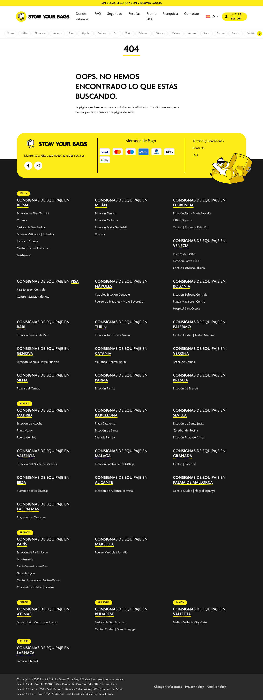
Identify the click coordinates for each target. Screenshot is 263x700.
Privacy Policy (194, 687)
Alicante (104, 482)
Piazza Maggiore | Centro (189, 301)
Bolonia (102, 33)
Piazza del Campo (28, 388)
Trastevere (24, 255)
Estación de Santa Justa (188, 423)
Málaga (103, 456)
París (22, 544)
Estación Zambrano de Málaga (114, 464)
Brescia (236, 33)
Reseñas (134, 14)
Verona (192, 33)
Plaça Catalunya (105, 423)
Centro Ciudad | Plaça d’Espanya (194, 491)
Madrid (251, 33)
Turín (128, 33)
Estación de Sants (106, 430)
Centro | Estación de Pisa (33, 296)
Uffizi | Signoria (183, 220)
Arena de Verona (184, 362)
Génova (160, 33)
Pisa (71, 33)
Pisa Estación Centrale (31, 289)
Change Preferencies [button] (168, 687)
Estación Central (105, 213)
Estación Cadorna (106, 220)
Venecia (57, 33)
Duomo (100, 234)
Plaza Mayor (25, 430)
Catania (176, 33)
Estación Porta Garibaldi (111, 227)
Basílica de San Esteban (110, 622)
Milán (24, 33)
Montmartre (25, 559)
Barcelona (106, 415)
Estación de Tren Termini (33, 213)
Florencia (40, 33)
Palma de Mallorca (193, 482)
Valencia (26, 456)
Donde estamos (82, 16)
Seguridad (114, 14)
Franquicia (170, 14)
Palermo (143, 33)
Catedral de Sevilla (185, 430)
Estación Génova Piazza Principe (38, 362)
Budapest (104, 614)
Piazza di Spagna (27, 241)
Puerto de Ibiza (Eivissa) (32, 491)
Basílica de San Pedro (31, 227)
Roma (10, 33)
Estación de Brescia (185, 388)
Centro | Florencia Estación (190, 227)
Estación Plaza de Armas (189, 437)
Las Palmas (28, 509)
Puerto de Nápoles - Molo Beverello (119, 301)
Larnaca (26, 653)
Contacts (198, 148)
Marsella (104, 544)
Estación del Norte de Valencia (37, 464)
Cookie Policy (216, 687)
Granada (182, 456)
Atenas (24, 614)
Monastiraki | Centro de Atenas (37, 622)
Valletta (182, 614)
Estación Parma (105, 388)
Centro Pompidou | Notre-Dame (38, 580)
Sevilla (180, 415)
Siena (206, 33)
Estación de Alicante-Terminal (114, 491)
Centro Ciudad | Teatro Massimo (194, 335)
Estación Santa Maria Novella (192, 213)
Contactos (192, 14)
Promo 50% (151, 16)
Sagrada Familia (105, 437)
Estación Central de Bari (32, 335)
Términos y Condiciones (208, 141)
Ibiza (21, 482)
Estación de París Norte (32, 552)
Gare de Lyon (26, 573)
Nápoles (85, 33)
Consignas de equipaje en (43, 200)
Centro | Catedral (184, 464)
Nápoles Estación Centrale (112, 294)
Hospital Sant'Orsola (186, 308)
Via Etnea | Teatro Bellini (110, 362)
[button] (212, 16)
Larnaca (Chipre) (27, 661)
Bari (116, 33)
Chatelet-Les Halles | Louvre (35, 587)
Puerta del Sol (26, 437)
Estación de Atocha (29, 423)
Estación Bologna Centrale (190, 294)
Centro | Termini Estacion (33, 248)
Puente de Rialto (184, 254)
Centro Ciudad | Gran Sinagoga (115, 629)
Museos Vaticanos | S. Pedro (35, 234)
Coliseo (22, 220)
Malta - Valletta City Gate (190, 622)
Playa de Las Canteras (31, 517)
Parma (220, 33)
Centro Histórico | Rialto (189, 268)
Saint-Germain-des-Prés (32, 566)
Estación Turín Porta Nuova (112, 335)
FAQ (98, 14)
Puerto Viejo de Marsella (111, 552)
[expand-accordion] (84, 203)
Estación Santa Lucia (186, 261)
